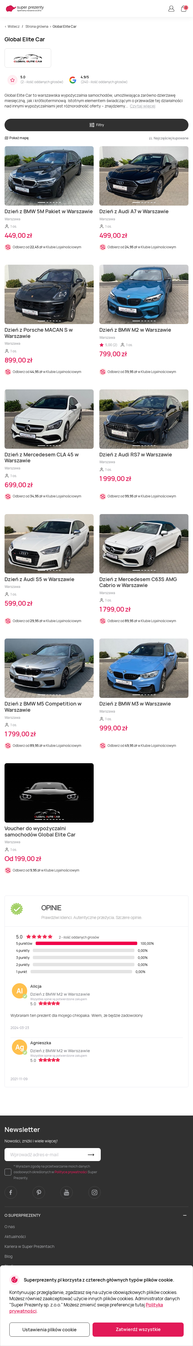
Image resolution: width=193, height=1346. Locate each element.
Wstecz (14, 26)
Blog (8, 1256)
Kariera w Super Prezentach (29, 1246)
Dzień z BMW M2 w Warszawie (60, 994)
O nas (10, 1226)
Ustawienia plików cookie (49, 1329)
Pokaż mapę (17, 138)
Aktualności (15, 1236)
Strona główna (36, 26)
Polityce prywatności (71, 1172)
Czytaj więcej (142, 106)
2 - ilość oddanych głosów (42, 81)
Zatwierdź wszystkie (138, 1329)
